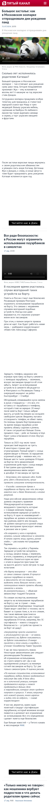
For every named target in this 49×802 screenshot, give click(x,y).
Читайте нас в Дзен (25, 223)
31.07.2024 (6, 26)
